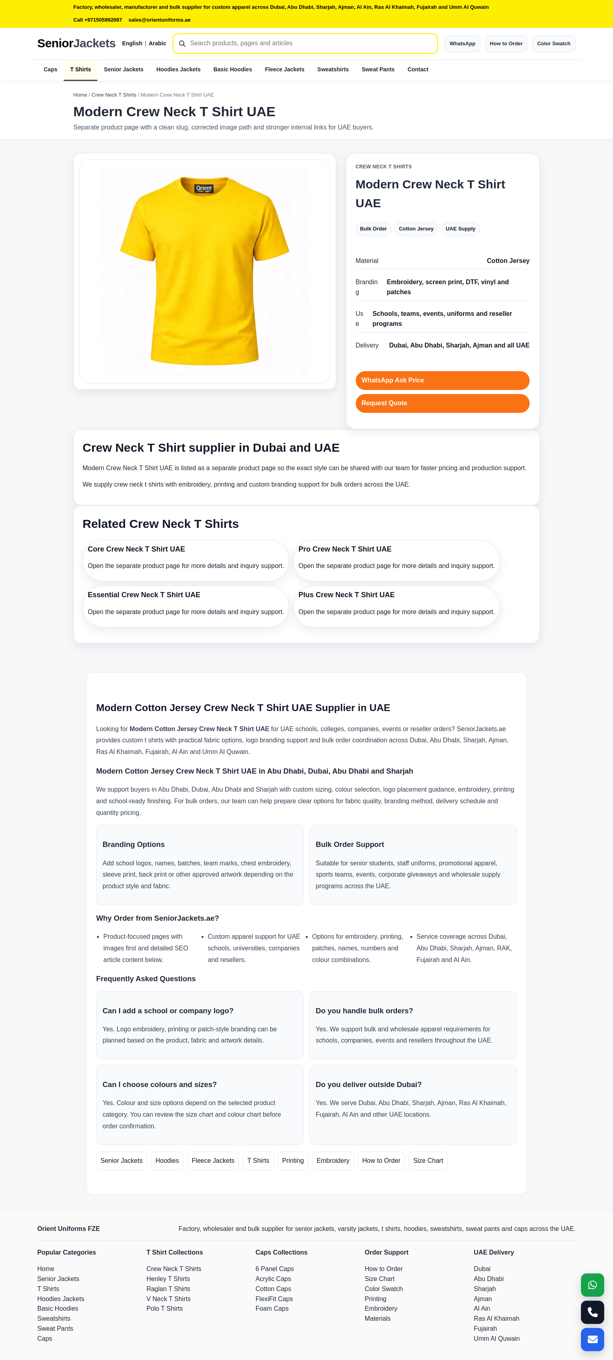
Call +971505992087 (97, 20)
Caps (50, 69)
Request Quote (384, 403)
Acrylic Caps (273, 1278)
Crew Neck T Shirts (114, 95)
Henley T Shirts (168, 1278)
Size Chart (428, 1160)
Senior (76, 43)
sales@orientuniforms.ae (160, 20)
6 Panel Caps (275, 1268)
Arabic (157, 43)
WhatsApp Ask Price (393, 380)
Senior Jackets (123, 69)
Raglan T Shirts (168, 1288)
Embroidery (333, 1160)
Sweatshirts (333, 69)
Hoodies (167, 1160)
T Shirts (80, 69)
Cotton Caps (273, 1288)
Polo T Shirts (164, 1308)
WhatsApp (462, 43)
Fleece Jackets (284, 69)
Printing (293, 1160)
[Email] (592, 1339)
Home (80, 95)
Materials (378, 1318)
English (132, 43)
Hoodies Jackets (178, 69)
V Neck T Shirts (168, 1298)
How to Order (506, 43)
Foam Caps (272, 1308)
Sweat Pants (378, 69)
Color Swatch (554, 43)
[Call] (592, 1312)
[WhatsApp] (592, 1285)
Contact (417, 69)
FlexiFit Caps (274, 1298)
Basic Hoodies (233, 69)
